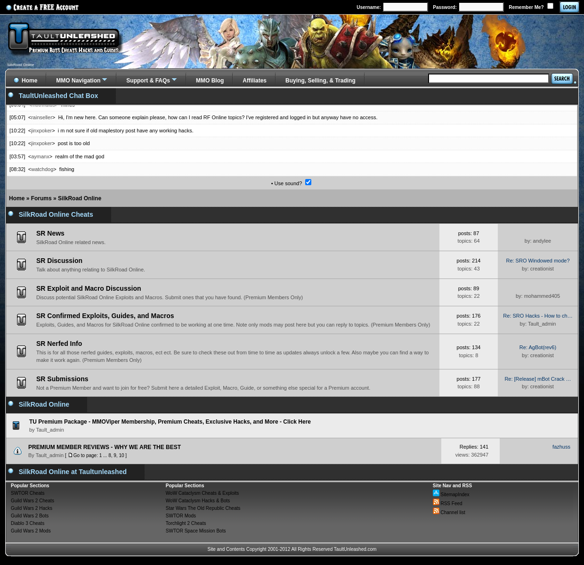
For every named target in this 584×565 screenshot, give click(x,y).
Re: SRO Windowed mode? (537, 260)
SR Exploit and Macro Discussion (88, 288)
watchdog (42, 169)
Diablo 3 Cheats (27, 523)
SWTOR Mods (181, 515)
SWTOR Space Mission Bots (196, 530)
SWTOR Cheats (28, 493)
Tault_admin (50, 455)
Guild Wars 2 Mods (31, 530)
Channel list (449, 512)
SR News (50, 233)
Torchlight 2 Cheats (186, 523)
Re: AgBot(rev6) (537, 347)
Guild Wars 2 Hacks (31, 508)
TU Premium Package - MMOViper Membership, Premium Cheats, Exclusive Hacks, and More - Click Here (170, 421)
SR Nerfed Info (59, 343)
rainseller (41, 117)
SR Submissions (62, 379)
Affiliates (255, 80)
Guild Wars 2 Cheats (32, 500)
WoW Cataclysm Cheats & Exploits (202, 493)
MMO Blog (210, 80)
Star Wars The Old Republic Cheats (203, 508)
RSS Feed (447, 503)
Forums (41, 198)
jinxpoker (41, 130)
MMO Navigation (78, 80)
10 (121, 455)
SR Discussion (59, 260)
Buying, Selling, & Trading (320, 80)
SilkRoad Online (79, 198)
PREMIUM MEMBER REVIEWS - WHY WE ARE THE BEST (104, 447)
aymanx (40, 156)
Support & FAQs (148, 80)
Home (16, 198)
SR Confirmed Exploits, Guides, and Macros (105, 315)
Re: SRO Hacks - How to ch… (537, 316)
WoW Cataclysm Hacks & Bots (198, 500)
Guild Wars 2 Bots (30, 515)
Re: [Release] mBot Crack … (537, 379)
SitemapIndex (451, 494)
